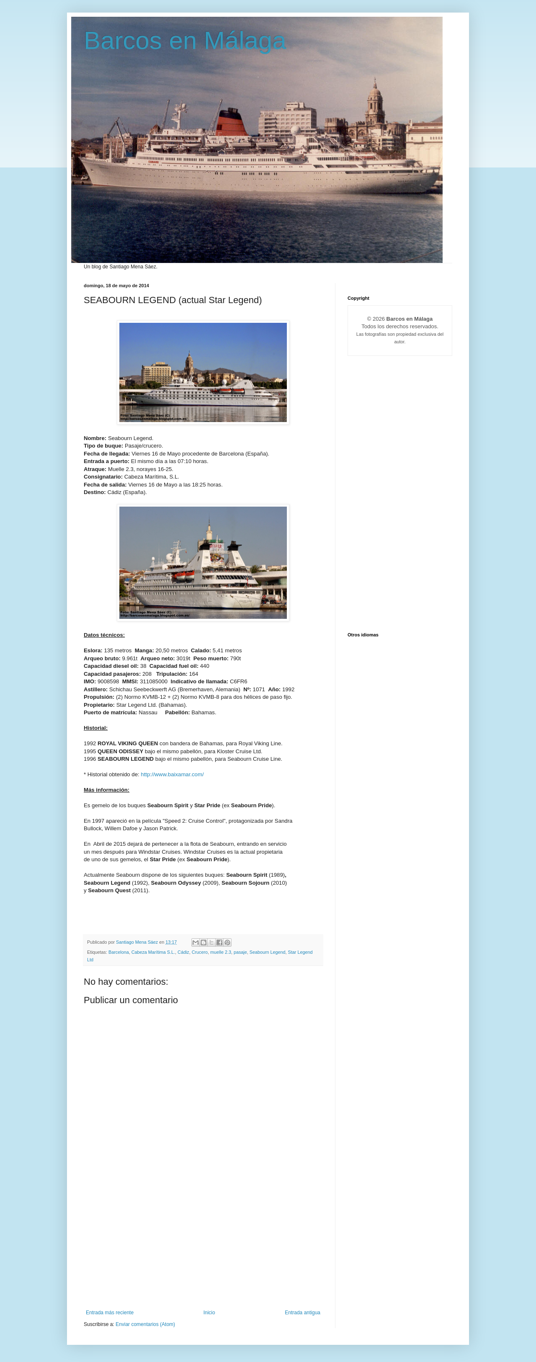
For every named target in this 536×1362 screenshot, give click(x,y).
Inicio (209, 1313)
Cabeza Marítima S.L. (153, 952)
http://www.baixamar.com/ (172, 774)
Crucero (200, 952)
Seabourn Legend (268, 952)
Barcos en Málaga (185, 40)
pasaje (240, 952)
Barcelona (118, 952)
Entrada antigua (302, 1313)
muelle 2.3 (220, 952)
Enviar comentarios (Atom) (145, 1324)
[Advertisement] (203, 1247)
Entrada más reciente (110, 1313)
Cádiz (183, 952)
